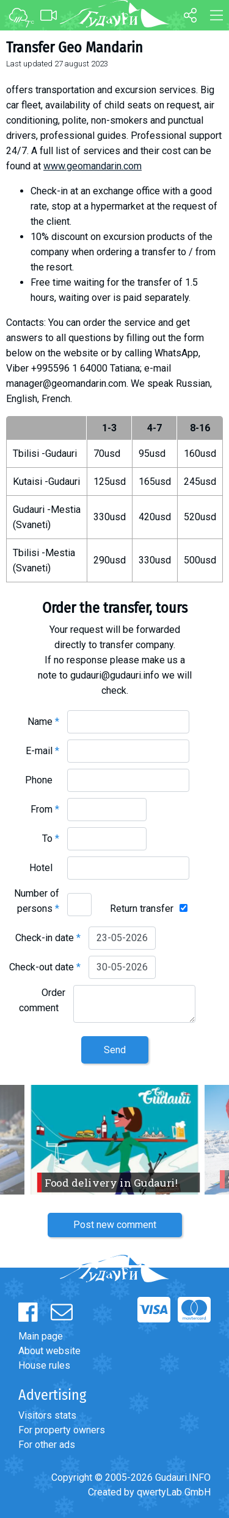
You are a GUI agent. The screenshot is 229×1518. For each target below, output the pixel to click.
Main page (40, 1336)
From (45, 809)
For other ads (46, 1444)
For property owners (61, 1430)
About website (49, 1351)
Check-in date (48, 938)
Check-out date (45, 967)
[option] (114, 1140)
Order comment (42, 1000)
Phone (42, 780)
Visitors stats (47, 1415)
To (50, 838)
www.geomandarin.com (92, 166)
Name (43, 721)
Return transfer (141, 908)
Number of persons (36, 901)
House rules (44, 1365)
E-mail (42, 751)
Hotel (44, 868)
